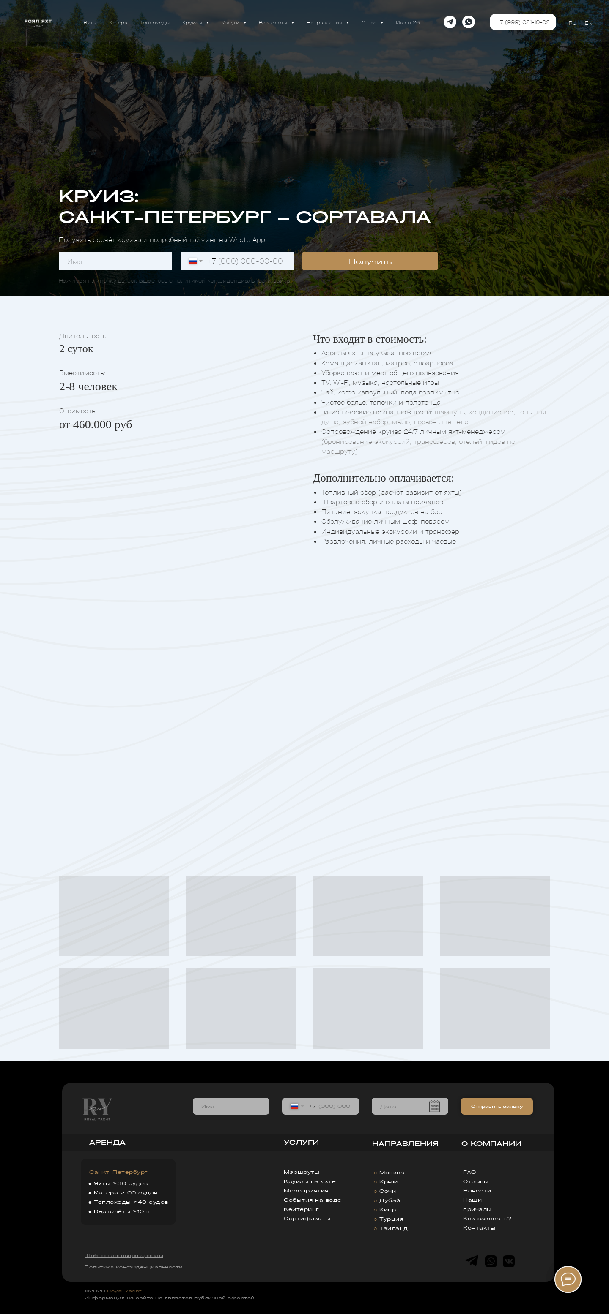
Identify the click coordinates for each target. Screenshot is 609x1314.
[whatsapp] (468, 22)
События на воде (313, 1200)
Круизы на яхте (310, 1181)
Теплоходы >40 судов (131, 1202)
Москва (391, 1172)
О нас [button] (370, 22)
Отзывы (475, 1181)
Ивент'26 (408, 22)
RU (572, 22)
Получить (370, 261)
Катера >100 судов (126, 1192)
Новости (477, 1190)
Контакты (479, 1227)
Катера (118, 22)
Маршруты (301, 1172)
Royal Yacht (124, 1290)
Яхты (89, 22)
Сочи (387, 1191)
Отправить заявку (497, 1106)
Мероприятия (306, 1190)
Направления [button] (325, 22)
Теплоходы (155, 22)
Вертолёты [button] (274, 22)
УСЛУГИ (301, 1142)
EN (588, 22)
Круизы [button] (193, 22)
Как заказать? (487, 1218)
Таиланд (393, 1228)
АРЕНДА (107, 1142)
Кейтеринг (301, 1209)
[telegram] (450, 22)
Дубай (390, 1200)
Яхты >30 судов (121, 1183)
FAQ (469, 1172)
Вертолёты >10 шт (125, 1211)
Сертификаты (307, 1218)
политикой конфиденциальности (223, 280)
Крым (388, 1181)
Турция (391, 1219)
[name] (115, 261)
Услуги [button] (231, 22)
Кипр (387, 1209)
